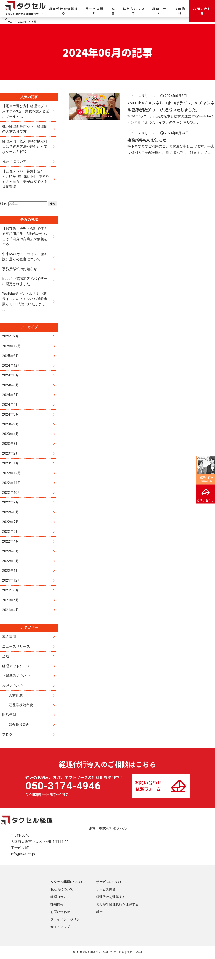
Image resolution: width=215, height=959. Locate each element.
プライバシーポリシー (66, 919)
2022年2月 (10, 561)
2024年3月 (10, 414)
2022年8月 (10, 512)
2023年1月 (10, 463)
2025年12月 (11, 346)
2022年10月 (11, 492)
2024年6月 (10, 385)
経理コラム (159, 11)
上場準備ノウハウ (16, 676)
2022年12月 (11, 473)
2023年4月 (10, 434)
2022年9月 (10, 502)
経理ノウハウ (12, 685)
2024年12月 (11, 365)
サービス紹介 (94, 11)
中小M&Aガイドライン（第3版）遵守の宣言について (24, 256)
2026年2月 (10, 336)
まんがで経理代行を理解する (117, 904)
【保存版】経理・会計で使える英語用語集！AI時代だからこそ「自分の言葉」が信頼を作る (24, 236)
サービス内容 (106, 889)
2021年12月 (11, 580)
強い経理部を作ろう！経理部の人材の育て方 (24, 129)
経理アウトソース (16, 666)
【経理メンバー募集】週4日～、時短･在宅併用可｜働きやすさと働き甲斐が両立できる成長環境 (25, 179)
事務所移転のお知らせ (19, 269)
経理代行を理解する (63, 11)
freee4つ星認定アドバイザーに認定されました (24, 281)
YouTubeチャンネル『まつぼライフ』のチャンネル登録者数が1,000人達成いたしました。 (24, 301)
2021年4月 (10, 610)
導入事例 (9, 637)
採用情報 (180, 11)
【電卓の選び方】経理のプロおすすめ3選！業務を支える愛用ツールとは (25, 111)
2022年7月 (10, 522)
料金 (113, 11)
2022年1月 (10, 571)
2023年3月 (10, 444)
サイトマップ (60, 927)
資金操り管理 (19, 725)
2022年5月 (10, 532)
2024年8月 (10, 375)
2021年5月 (10, 600)
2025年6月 (10, 356)
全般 (5, 656)
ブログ (7, 734)
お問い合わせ (202, 11)
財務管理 (9, 715)
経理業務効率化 (21, 705)
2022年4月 (10, 541)
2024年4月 (10, 405)
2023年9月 (10, 424)
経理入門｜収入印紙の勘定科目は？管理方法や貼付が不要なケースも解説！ (24, 146)
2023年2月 (10, 453)
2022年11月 (11, 483)
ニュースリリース (16, 646)
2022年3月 (10, 551)
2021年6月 (10, 590)
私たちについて (134, 11)
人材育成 (16, 695)
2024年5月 (10, 395)
